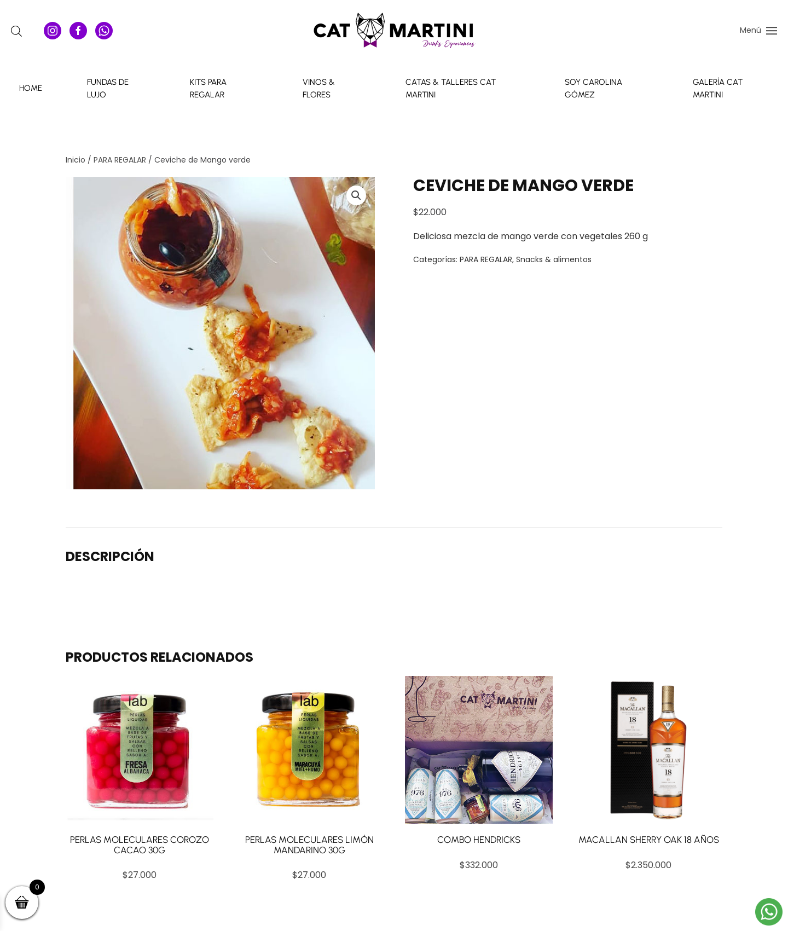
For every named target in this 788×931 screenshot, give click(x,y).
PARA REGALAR (120, 159)
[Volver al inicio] (394, 30)
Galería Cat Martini (718, 88)
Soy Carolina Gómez (593, 88)
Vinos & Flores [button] (319, 88)
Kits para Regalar (208, 88)
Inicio (75, 159)
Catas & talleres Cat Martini (450, 88)
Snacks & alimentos (554, 259)
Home (30, 88)
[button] (758, 30)
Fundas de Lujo (108, 88)
